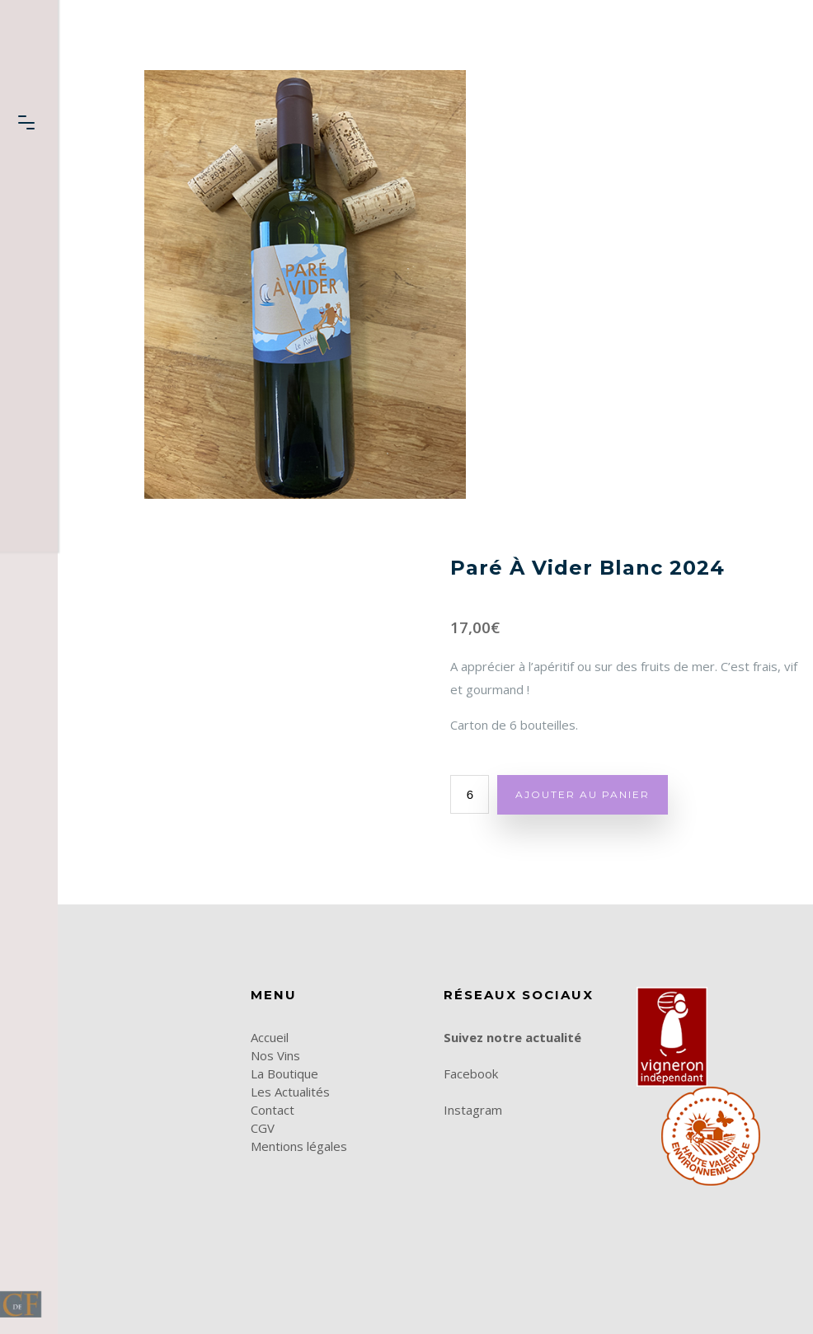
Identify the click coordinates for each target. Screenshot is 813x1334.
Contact (272, 1109)
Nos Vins (275, 1055)
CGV (263, 1128)
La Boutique (284, 1073)
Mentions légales (299, 1146)
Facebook (471, 1073)
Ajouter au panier (582, 794)
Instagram (473, 1109)
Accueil (270, 1037)
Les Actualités (290, 1091)
